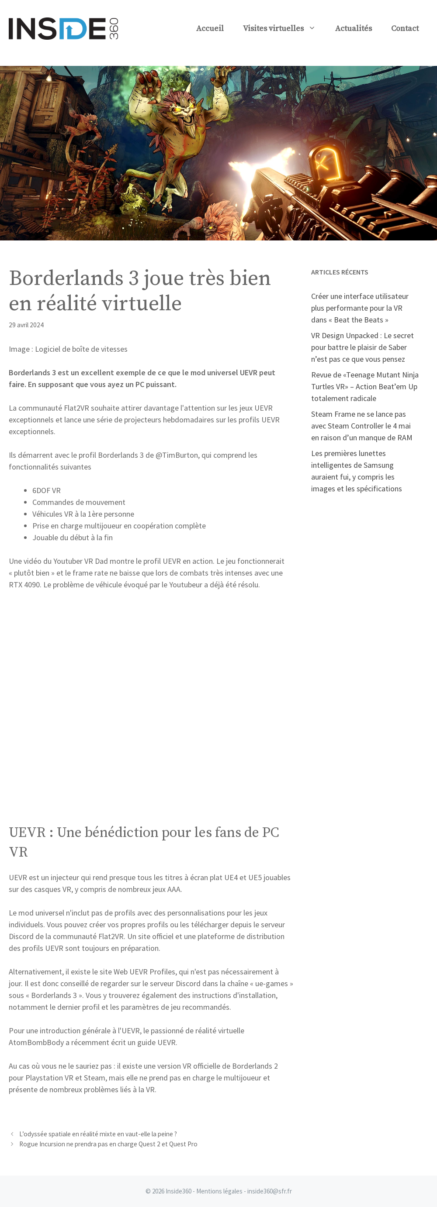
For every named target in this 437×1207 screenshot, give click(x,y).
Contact (405, 29)
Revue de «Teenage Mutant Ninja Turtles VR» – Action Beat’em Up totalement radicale (365, 386)
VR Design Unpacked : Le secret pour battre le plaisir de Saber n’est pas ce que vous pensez (362, 347)
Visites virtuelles (284, 29)
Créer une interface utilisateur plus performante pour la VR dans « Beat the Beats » (360, 308)
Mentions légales (219, 1191)
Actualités (353, 29)
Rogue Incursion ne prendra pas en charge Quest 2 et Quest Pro (108, 1144)
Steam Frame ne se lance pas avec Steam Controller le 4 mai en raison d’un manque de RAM (362, 425)
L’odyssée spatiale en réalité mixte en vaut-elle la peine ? (98, 1134)
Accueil (210, 29)
